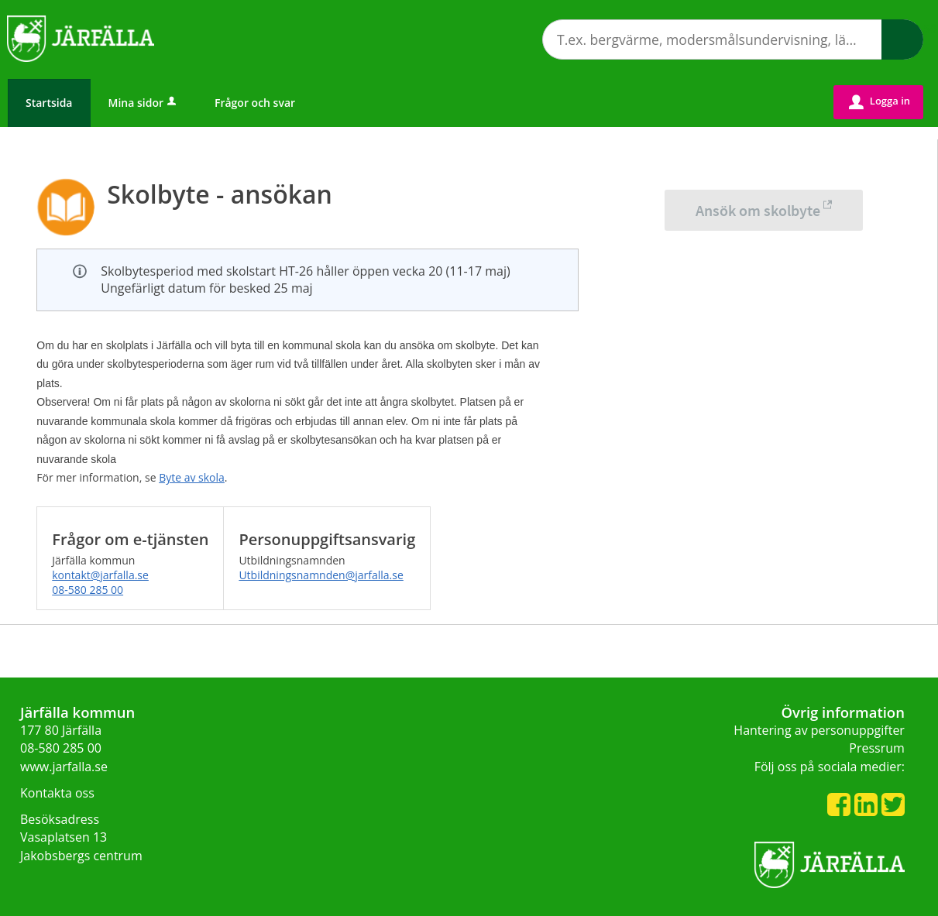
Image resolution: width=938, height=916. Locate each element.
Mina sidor (143, 102)
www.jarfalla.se (64, 766)
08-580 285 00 (87, 589)
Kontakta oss (57, 792)
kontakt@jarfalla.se (100, 575)
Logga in (879, 101)
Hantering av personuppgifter (819, 730)
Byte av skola (192, 477)
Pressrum (877, 747)
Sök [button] (902, 39)
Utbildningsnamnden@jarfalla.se (321, 575)
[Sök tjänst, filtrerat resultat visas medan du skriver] (732, 39)
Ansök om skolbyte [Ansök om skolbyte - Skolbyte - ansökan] (758, 210)
